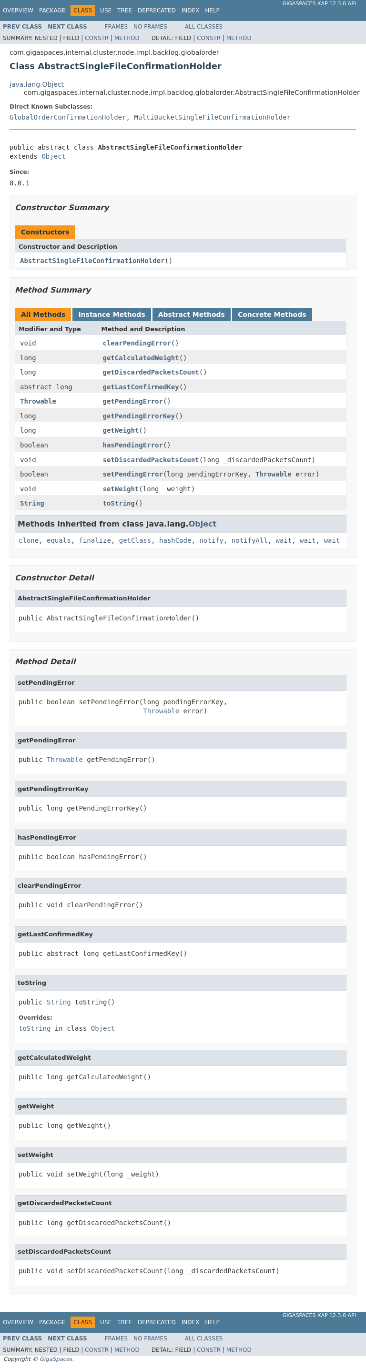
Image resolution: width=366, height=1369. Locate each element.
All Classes (204, 26)
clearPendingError (137, 343)
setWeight (121, 489)
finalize (95, 540)
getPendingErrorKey (139, 416)
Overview (18, 10)
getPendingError (133, 401)
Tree (124, 10)
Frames (116, 26)
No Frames (150, 26)
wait (284, 540)
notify (211, 540)
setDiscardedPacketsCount (151, 460)
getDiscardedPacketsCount (151, 372)
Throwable (38, 401)
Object (53, 156)
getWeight (121, 430)
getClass (135, 540)
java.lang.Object (37, 84)
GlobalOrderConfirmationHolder (68, 117)
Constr (97, 38)
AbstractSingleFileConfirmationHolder (92, 260)
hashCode (175, 540)
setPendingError (133, 474)
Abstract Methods (191, 314)
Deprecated (157, 10)
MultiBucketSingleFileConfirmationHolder (212, 117)
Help (212, 10)
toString (119, 503)
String (32, 503)
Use (106, 10)
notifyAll (250, 540)
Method (127, 38)
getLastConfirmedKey (141, 387)
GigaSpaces (56, 1359)
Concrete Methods (272, 314)
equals (59, 540)
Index (191, 10)
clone (29, 540)
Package (52, 10)
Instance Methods (111, 314)
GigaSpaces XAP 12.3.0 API (319, 3)
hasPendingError (133, 445)
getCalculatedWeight (141, 358)
